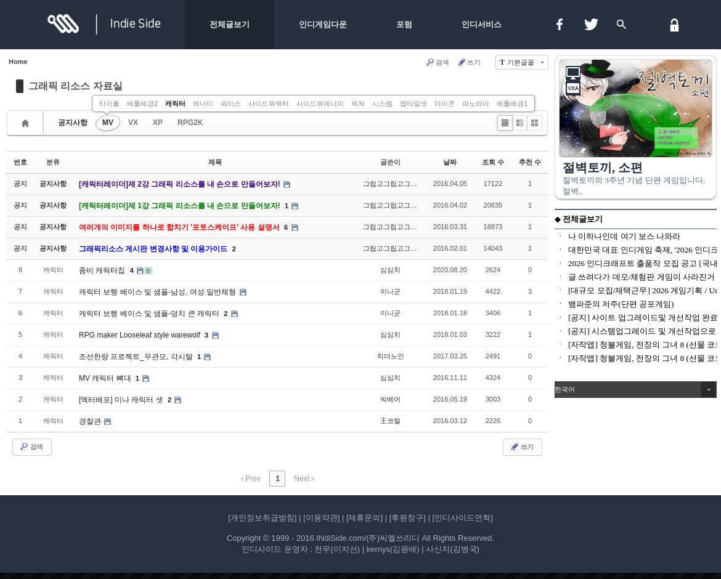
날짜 (450, 162)
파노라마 (475, 103)
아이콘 (444, 103)
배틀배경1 (512, 103)
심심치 (390, 269)
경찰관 (91, 421)
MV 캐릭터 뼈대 (106, 378)
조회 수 (493, 162)
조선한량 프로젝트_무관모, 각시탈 (137, 356)
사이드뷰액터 (268, 103)
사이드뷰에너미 (320, 103)
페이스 (231, 103)
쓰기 (469, 62)
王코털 (390, 420)
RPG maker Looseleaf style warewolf (140, 335)
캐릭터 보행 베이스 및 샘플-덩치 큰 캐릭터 (150, 313)
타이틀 (109, 103)
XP (158, 122)
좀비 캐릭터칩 (103, 270)
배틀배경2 (142, 103)
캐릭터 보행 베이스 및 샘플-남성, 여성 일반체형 (158, 292)
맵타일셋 (413, 103)
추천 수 (530, 162)
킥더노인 (390, 356)
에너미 (203, 103)
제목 (215, 162)
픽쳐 (358, 103)
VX (133, 122)
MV (107, 122)
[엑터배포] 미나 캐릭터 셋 (122, 399)
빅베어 (390, 399)
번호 (20, 162)
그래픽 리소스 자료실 (75, 86)
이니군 (390, 291)
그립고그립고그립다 (393, 183)
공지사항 (73, 122)
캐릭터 (175, 103)
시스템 (382, 103)
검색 (437, 62)
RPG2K (190, 122)
